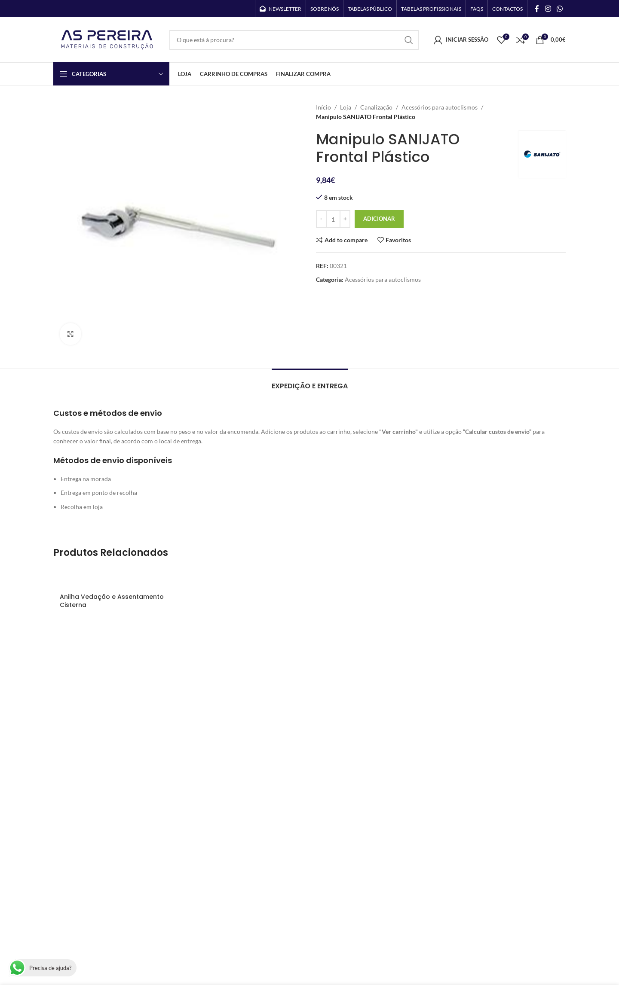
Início (323, 107)
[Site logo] (107, 39)
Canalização (376, 107)
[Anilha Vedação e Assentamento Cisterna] (114, 578)
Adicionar (379, 218)
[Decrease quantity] (321, 219)
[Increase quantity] (345, 219)
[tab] (310, 382)
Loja (345, 107)
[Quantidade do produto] (333, 219)
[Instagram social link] (548, 8)
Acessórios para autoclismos (439, 107)
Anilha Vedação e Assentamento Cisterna (112, 601)
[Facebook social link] (537, 8)
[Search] (294, 40)
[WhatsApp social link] (560, 8)
